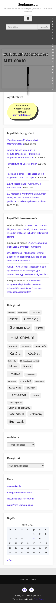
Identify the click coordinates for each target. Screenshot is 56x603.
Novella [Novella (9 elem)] (27, 366)
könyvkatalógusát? (22, 115)
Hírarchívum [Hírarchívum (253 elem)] (22, 337)
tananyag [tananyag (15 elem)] (15, 387)
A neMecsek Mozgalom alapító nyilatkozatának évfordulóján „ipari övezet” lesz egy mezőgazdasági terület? (27, 270)
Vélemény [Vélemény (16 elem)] (36, 414)
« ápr (9, 560)
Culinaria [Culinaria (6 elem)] (35, 312)
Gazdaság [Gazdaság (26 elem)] (31, 319)
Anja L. (10, 266)
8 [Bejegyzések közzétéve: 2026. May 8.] (33, 538)
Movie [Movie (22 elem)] (13, 366)
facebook (24, 579)
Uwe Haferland (14, 253)
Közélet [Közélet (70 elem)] (33, 353)
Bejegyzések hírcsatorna (19, 492)
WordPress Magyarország (20, 505)
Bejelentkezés (14, 486)
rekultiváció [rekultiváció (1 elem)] (12, 381)
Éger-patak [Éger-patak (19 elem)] (16, 421)
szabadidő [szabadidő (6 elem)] (25, 381)
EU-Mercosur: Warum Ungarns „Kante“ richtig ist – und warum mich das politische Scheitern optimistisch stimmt (26, 197)
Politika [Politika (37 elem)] (15, 374)
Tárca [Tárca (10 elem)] (35, 395)
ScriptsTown (38, 599)
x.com (33, 579)
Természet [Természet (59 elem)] (18, 395)
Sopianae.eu (28, 4)
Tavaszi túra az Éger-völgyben (22, 164)
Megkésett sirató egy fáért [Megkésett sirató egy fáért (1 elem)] (29, 361)
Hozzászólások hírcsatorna (20, 498)
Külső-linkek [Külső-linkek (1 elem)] (12, 361)
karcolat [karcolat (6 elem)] (13, 346)
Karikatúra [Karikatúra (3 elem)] (26, 346)
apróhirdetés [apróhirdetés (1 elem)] (22, 313)
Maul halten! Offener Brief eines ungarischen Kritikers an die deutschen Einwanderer (26, 257)
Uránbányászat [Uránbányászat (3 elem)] (15, 402)
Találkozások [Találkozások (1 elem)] (39, 381)
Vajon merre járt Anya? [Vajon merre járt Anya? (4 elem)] (19, 408)
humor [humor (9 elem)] (39, 328)
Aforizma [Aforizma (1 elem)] (11, 313)
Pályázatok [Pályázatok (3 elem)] (30, 374)
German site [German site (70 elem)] (20, 327)
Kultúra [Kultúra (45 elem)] (15, 353)
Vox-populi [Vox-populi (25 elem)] (16, 414)
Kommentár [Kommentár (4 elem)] (40, 346)
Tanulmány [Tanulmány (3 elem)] (30, 388)
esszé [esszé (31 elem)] (14, 319)
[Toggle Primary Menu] (28, 19)
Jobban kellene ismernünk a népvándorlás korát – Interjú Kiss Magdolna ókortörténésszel (23, 154)
